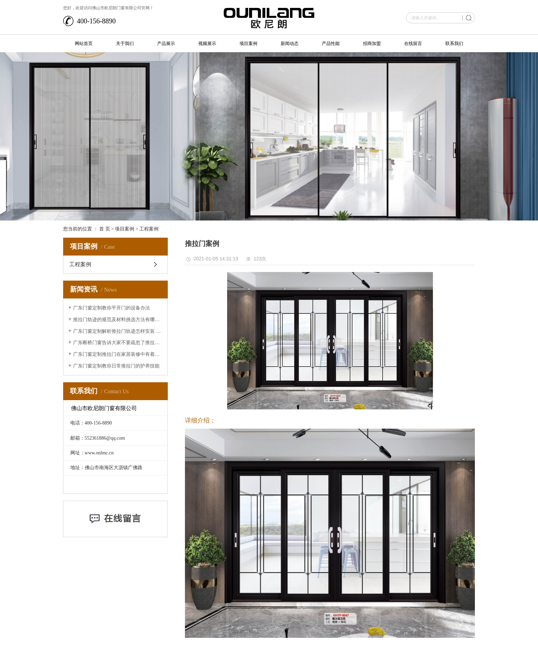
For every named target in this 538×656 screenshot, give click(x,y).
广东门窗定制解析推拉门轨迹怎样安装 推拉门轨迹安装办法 (118, 331)
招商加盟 (372, 43)
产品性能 (331, 43)
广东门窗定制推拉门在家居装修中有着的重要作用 (118, 354)
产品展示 (166, 43)
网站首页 (84, 43)
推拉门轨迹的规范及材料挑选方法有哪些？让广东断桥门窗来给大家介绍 (118, 319)
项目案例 (248, 43)
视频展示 (207, 43)
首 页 (104, 228)
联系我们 (454, 43)
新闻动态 (290, 43)
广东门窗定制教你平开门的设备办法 (111, 307)
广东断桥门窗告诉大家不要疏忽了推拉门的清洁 (118, 342)
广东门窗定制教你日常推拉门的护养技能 (116, 366)
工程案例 (149, 228)
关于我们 (125, 43)
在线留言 (413, 43)
